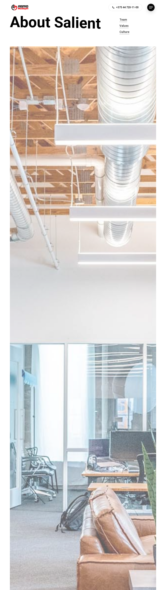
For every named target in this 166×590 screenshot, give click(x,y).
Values (124, 30)
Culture (124, 36)
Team (123, 23)
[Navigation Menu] (151, 7)
